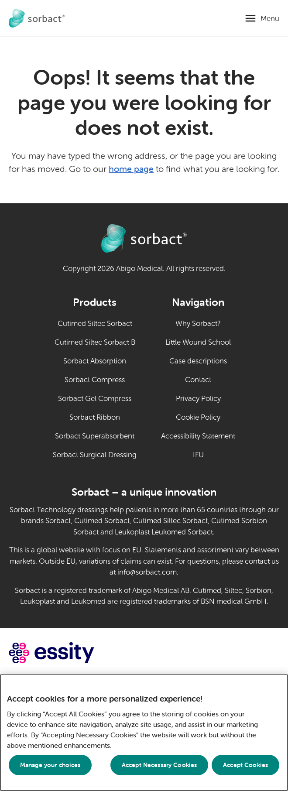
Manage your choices (50, 765)
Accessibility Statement (198, 436)
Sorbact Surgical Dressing (95, 455)
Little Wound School (198, 342)
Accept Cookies (245, 765)
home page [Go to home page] (131, 168)
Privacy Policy (198, 398)
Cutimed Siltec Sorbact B (95, 342)
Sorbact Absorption (94, 361)
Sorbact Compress (95, 380)
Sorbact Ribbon (94, 417)
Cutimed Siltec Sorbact (95, 323)
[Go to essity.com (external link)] (67, 653)
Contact (198, 380)
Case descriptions (198, 361)
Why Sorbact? (198, 323)
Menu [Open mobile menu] (270, 18)
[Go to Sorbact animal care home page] (37, 18)
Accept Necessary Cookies (159, 765)
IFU (214, 454)
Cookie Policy (198, 417)
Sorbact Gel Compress (94, 398)
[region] (144, 732)
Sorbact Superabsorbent (94, 436)
